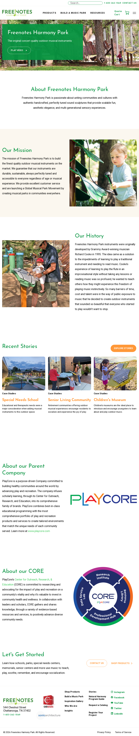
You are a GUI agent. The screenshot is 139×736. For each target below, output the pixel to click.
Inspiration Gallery (74, 705)
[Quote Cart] (128, 13)
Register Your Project (96, 717)
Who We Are (71, 709)
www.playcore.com (39, 533)
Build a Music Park (73, 13)
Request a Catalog (98, 709)
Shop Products (72, 695)
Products (49, 13)
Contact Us (129, 3)
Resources (97, 13)
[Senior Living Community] (69, 376)
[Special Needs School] (23, 376)
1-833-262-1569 (112, 3)
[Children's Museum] (115, 376)
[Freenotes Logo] (18, 707)
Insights (69, 714)
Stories (92, 695)
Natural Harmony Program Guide (97, 701)
